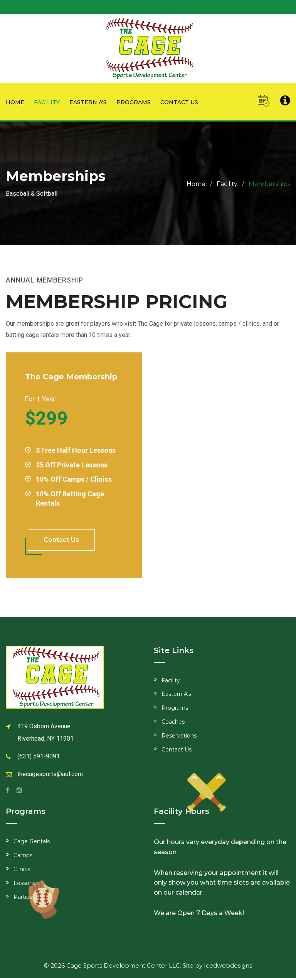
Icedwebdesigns (228, 965)
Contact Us (176, 749)
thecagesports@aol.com (50, 774)
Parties (22, 896)
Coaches (173, 721)
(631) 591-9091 (38, 756)
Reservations (179, 735)
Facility (47, 102)
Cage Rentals (31, 841)
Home (15, 102)
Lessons (24, 883)
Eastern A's (88, 102)
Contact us (179, 102)
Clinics (21, 869)
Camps (22, 855)
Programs (133, 102)
